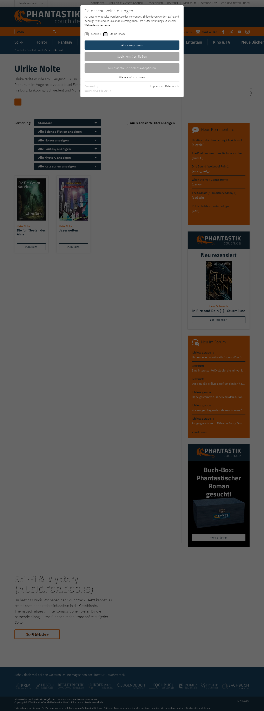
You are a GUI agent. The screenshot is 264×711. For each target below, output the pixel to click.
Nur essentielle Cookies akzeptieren (132, 68)
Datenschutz (172, 86)
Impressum (156, 86)
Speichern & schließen (132, 56)
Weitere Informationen (132, 77)
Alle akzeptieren (132, 45)
